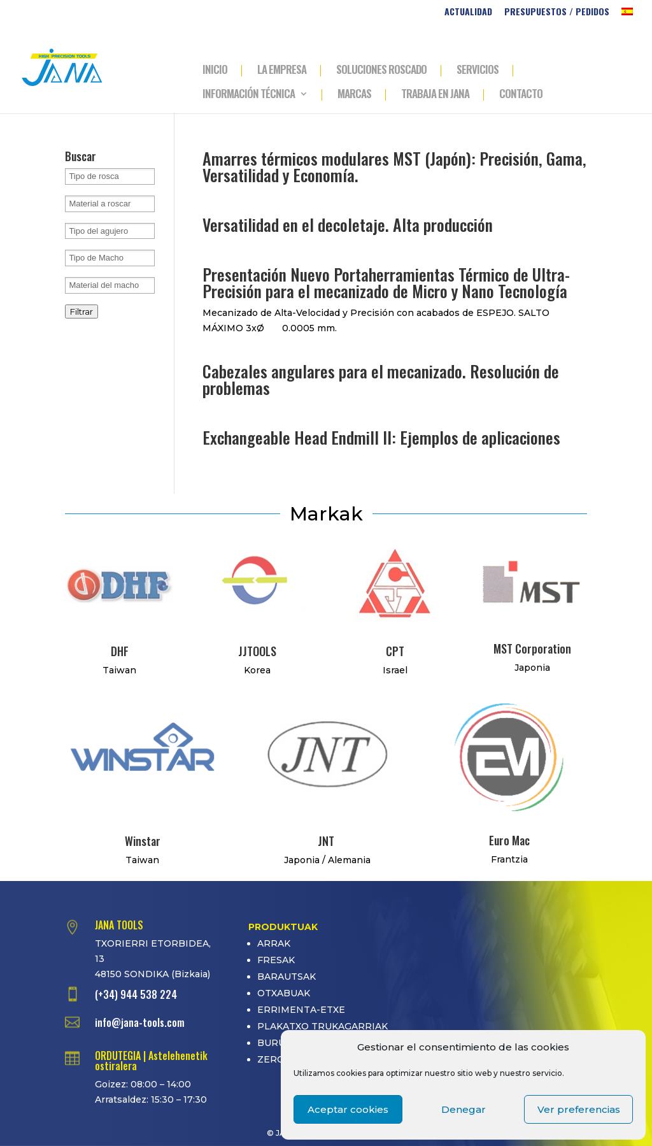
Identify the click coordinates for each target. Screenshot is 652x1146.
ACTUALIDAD (468, 12)
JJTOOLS (257, 651)
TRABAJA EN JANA (435, 95)
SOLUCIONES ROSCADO (381, 70)
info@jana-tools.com (140, 1022)
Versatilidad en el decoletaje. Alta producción (347, 224)
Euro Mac (509, 840)
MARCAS (354, 95)
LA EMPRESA (281, 70)
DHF (120, 651)
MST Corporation (532, 648)
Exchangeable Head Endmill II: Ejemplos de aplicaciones (381, 437)
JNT (326, 841)
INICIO (214, 70)
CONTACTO (520, 95)
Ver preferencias (578, 1109)
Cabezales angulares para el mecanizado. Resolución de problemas (380, 379)
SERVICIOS (478, 70)
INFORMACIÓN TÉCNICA (248, 95)
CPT (395, 651)
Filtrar (81, 311)
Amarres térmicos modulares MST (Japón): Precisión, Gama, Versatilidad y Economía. (394, 166)
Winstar (142, 841)
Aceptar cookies (348, 1109)
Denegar (463, 1109)
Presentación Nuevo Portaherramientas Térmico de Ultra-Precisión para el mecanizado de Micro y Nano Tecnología (386, 282)
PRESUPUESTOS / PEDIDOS (556, 12)
